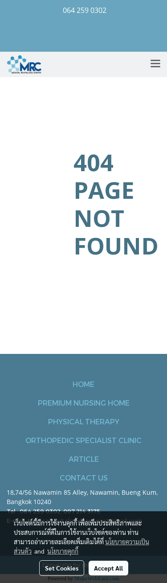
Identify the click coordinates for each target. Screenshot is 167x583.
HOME (83, 384)
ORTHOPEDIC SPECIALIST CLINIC (83, 440)
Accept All (108, 568)
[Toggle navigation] (155, 64)
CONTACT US (84, 477)
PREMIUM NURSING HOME (84, 402)
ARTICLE (84, 459)
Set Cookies (61, 568)
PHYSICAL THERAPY (83, 421)
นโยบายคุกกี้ (62, 551)
